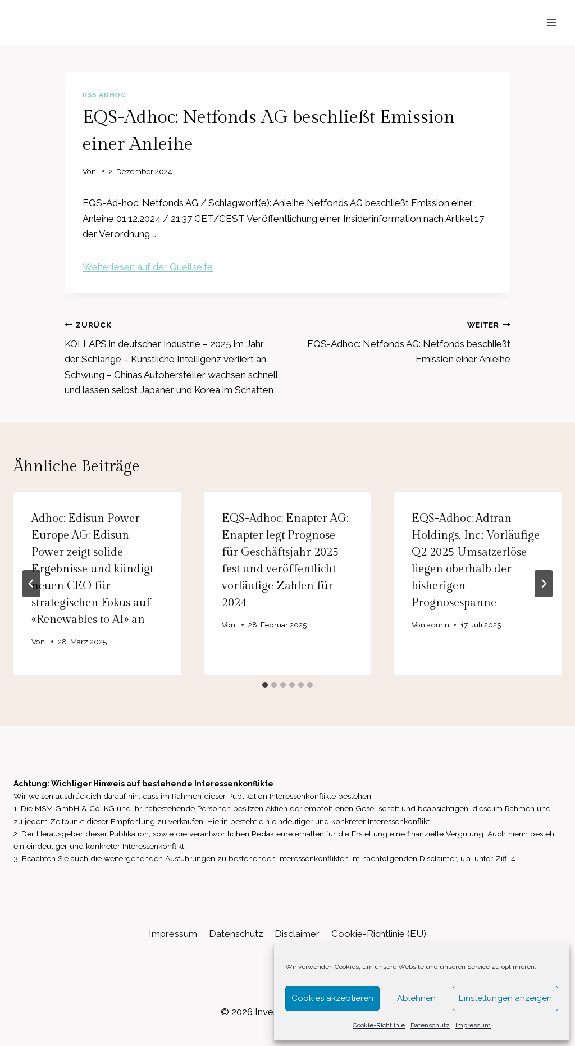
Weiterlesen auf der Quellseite (148, 266)
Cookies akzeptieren (332, 998)
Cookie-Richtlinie (379, 1025)
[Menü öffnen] (551, 22)
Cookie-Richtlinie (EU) (378, 933)
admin (438, 624)
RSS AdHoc (104, 95)
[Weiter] (544, 583)
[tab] (265, 685)
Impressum (473, 1025)
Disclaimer (297, 933)
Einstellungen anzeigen (505, 998)
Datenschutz (430, 1025)
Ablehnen (416, 998)
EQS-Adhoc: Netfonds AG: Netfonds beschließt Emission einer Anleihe (403, 341)
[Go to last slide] (31, 583)
